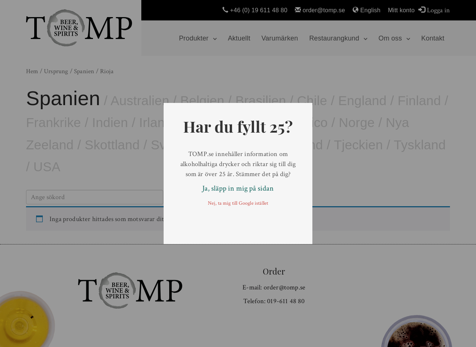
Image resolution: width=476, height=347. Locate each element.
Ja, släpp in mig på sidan (238, 188)
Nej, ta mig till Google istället (238, 203)
